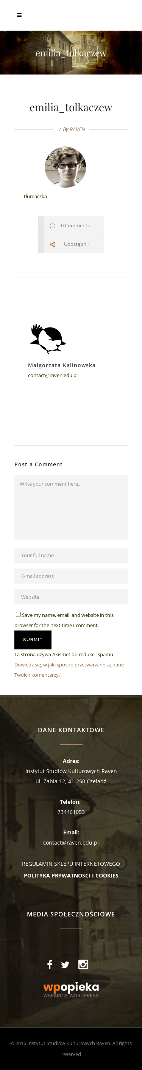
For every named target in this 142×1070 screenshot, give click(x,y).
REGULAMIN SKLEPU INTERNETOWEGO (71, 863)
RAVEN (77, 129)
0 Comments (75, 225)
